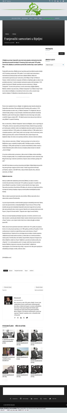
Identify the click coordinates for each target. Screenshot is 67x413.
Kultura (7, 34)
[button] (50, 1)
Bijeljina (10, 270)
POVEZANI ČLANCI (8, 326)
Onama (35, 18)
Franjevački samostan (19, 270)
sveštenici (31, 270)
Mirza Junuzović (17, 298)
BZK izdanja (25, 18)
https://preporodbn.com (18, 300)
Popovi (26, 270)
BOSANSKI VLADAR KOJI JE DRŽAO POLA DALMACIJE (8, 359)
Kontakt (57, 18)
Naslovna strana (16, 18)
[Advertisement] (22, 54)
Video (40, 18)
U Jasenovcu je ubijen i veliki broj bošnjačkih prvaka (8, 341)
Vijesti (30, 18)
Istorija (14, 34)
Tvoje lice (4, 290)
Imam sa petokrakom (39, 290)
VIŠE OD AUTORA (20, 326)
